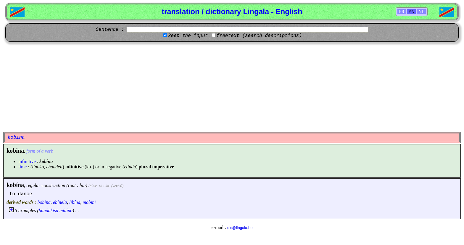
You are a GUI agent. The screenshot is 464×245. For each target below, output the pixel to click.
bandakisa (48, 210)
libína (74, 202)
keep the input (188, 35)
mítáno (65, 210)
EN (411, 11)
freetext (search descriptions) (259, 35)
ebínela (60, 202)
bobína (43, 202)
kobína (15, 185)
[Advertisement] (232, 86)
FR (401, 11)
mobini (89, 202)
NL (421, 11)
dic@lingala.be (239, 227)
